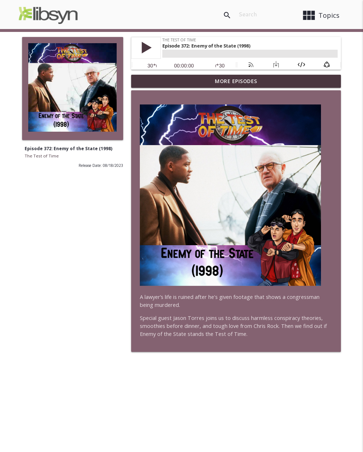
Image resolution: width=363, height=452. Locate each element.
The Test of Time (42, 156)
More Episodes (236, 81)
